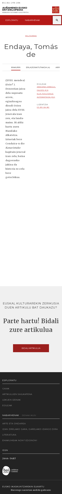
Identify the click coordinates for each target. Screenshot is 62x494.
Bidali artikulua (31, 348)
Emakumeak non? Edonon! (19, 440)
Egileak (7, 405)
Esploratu (11, 20)
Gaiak (6, 388)
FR (13, 3)
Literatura (9, 434)
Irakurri (15, 67)
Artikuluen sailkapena (17, 394)
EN (18, 3)
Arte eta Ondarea (14, 423)
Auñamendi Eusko (15, 10)
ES (3, 3)
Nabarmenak (32, 20)
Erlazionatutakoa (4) (38, 67)
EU (8, 3)
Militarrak (31, 36)
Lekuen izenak (11, 400)
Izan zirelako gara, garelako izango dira (30, 429)
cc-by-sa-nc (43, 107)
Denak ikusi (29, 415)
